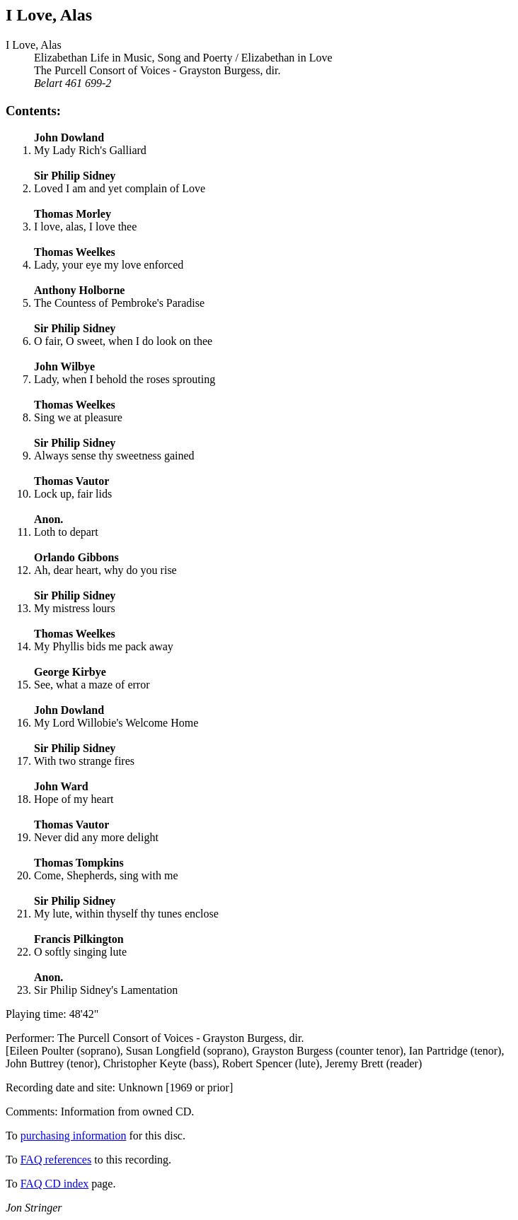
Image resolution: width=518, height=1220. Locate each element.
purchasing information (74, 1136)
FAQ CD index (55, 1184)
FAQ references (56, 1160)
